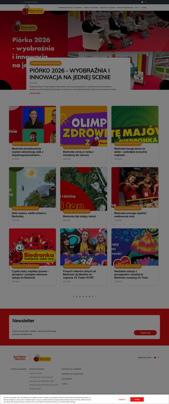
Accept (137, 399)
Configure (122, 399)
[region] (84, 399)
